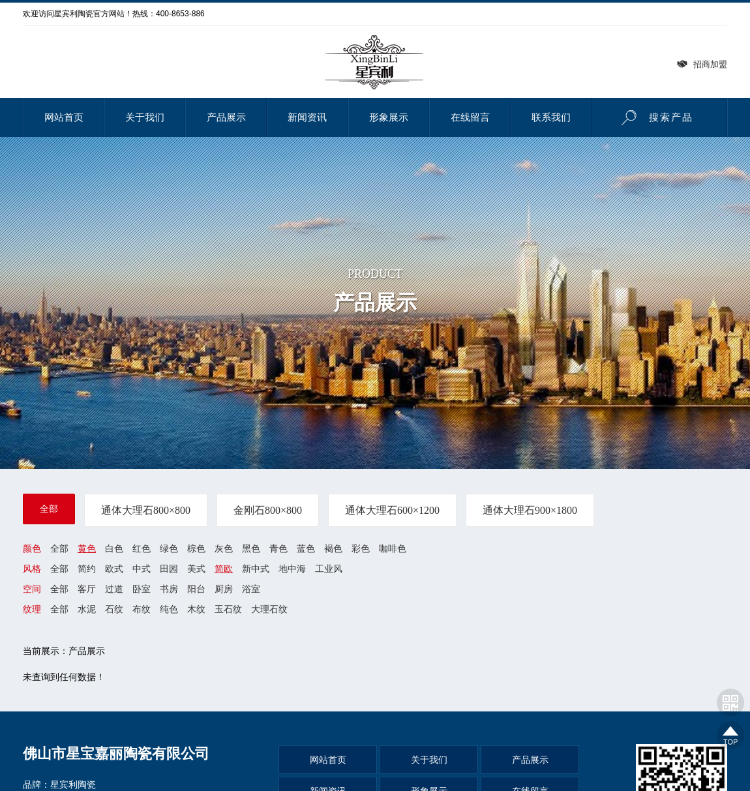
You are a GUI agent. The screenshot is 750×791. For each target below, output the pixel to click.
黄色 (87, 548)
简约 (87, 568)
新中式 (255, 568)
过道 (114, 589)
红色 (141, 548)
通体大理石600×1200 (392, 510)
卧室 (141, 589)
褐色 (333, 548)
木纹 (196, 609)
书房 (169, 589)
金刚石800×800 (267, 510)
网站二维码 (730, 702)
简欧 (224, 568)
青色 (278, 548)
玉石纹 (228, 609)
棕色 (196, 548)
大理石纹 (269, 609)
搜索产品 (653, 117)
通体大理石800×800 (145, 510)
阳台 (196, 589)
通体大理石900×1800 (530, 510)
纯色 (169, 609)
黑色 (251, 548)
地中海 (292, 568)
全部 (49, 508)
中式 (141, 568)
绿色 (169, 548)
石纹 (114, 609)
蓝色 (306, 548)
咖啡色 (392, 548)
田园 (169, 568)
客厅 (87, 589)
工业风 (328, 568)
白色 (114, 548)
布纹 (141, 609)
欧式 (114, 568)
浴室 (251, 589)
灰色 (224, 548)
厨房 (224, 589)
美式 (196, 568)
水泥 (87, 609)
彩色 (361, 548)
